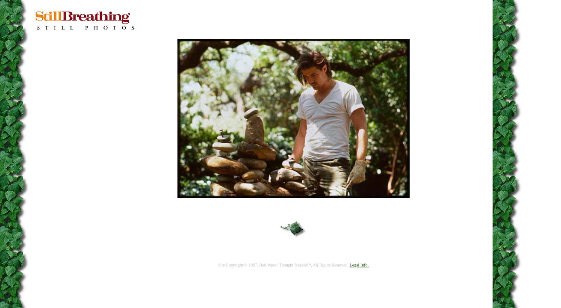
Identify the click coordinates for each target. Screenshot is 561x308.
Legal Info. (359, 265)
